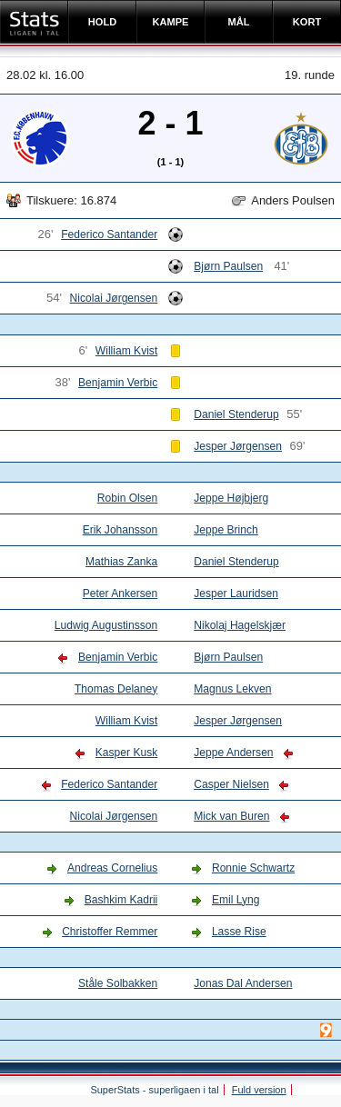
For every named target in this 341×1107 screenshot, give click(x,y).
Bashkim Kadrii (121, 899)
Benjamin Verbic (117, 382)
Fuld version (259, 1089)
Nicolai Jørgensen (114, 298)
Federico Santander (109, 234)
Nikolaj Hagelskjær (240, 625)
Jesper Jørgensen (238, 446)
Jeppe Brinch (226, 530)
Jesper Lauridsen (236, 593)
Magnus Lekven (232, 689)
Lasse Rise (239, 931)
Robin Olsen (127, 498)
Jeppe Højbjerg (231, 498)
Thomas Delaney (116, 689)
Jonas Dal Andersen (243, 983)
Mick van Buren (231, 816)
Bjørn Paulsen (228, 266)
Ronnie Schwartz (253, 868)
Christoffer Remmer (109, 931)
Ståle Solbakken (117, 983)
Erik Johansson (120, 530)
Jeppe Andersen (233, 752)
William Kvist (126, 350)
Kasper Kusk (126, 752)
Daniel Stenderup (236, 414)
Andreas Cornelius (112, 868)
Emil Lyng (236, 899)
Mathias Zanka (121, 561)
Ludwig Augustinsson (106, 625)
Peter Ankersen (120, 593)
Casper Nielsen (231, 784)
